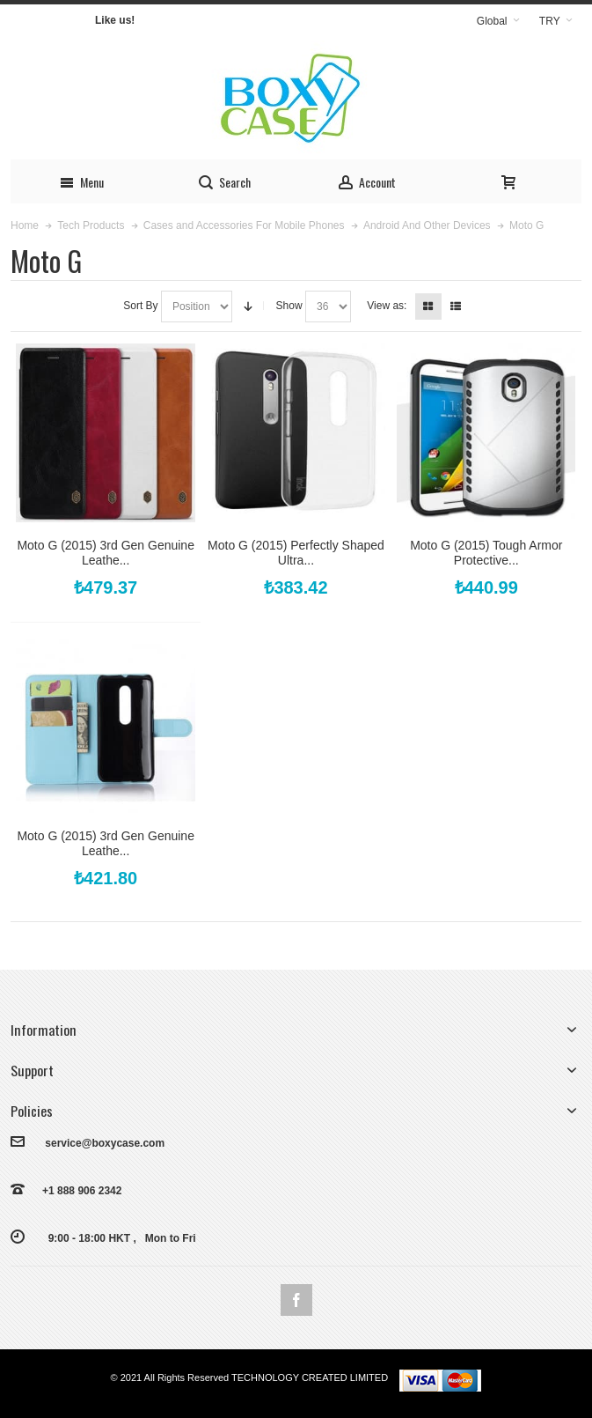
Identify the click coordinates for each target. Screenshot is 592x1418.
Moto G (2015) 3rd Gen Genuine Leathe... (105, 552)
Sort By (140, 305)
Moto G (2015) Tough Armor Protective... (486, 552)
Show (289, 305)
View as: (386, 305)
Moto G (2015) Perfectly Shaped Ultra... (296, 552)
